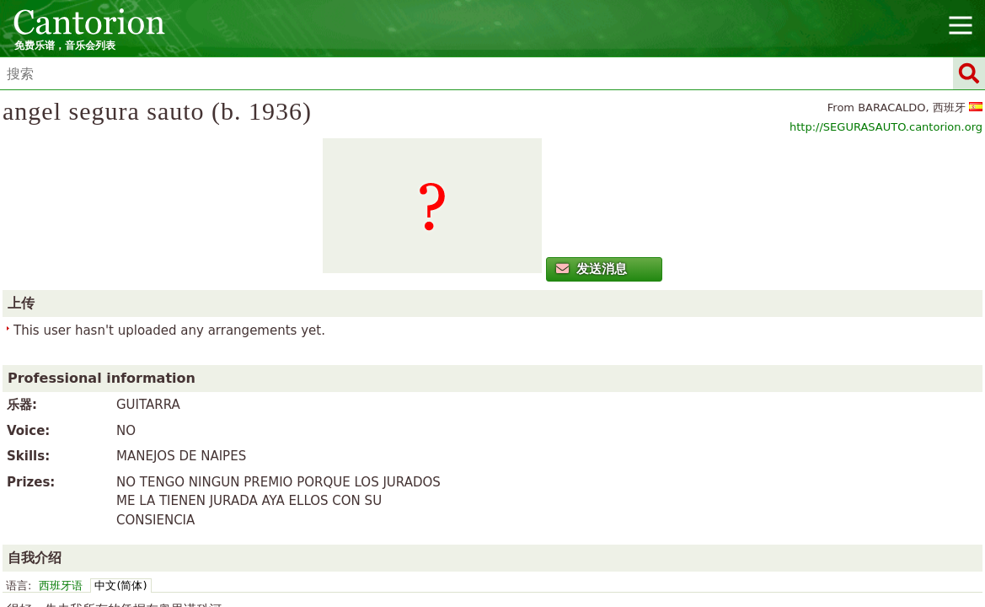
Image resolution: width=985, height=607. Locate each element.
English (494, 496)
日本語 (747, 496)
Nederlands (324, 515)
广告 (561, 473)
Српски (542, 515)
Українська (702, 515)
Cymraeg (328, 496)
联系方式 (511, 473)
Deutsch (384, 496)
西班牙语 (366, 396)
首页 (423, 473)
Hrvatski (650, 496)
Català (277, 496)
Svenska (595, 515)
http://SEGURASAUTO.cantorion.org (809, 154)
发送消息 (177, 334)
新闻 (461, 473)
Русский (491, 515)
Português (431, 515)
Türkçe (643, 515)
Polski (379, 515)
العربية (237, 496)
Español (543, 496)
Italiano (702, 496)
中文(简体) (425, 396)
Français (596, 496)
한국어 (268, 515)
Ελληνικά (440, 496)
